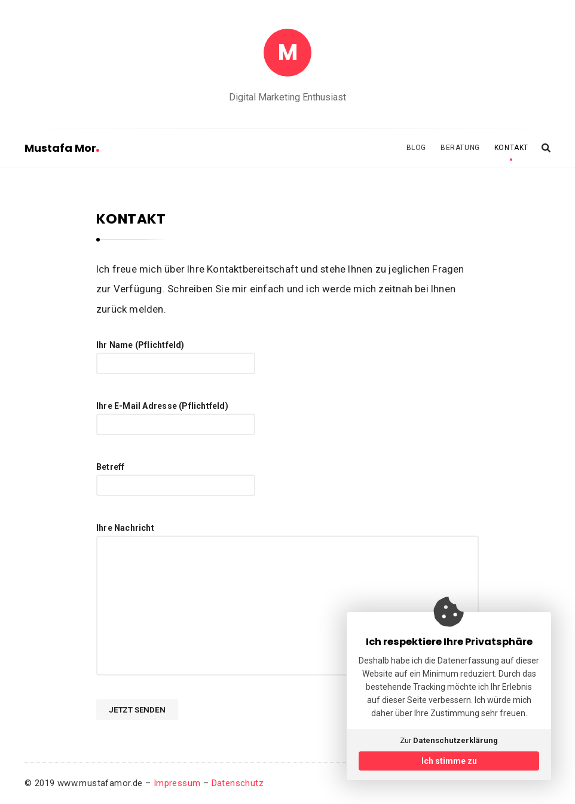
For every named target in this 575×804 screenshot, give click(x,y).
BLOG (416, 147)
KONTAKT (511, 147)
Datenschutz (238, 783)
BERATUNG (460, 147)
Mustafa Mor (62, 147)
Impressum (177, 783)
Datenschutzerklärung (455, 740)
